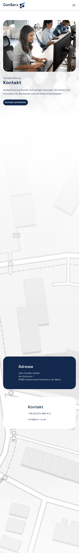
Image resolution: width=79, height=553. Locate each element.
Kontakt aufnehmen (15, 102)
